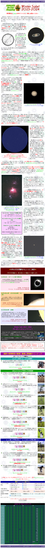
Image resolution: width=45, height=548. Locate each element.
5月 (11, 507)
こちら (14, 13)
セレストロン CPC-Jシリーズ (20, 472)
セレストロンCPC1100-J (9, 207)
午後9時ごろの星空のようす (20, 36)
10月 (26, 507)
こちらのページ (15, 90)
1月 (39, 508)
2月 (41, 508)
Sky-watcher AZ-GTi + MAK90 (20, 402)
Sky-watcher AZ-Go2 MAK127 (30, 256)
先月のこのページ (31, 57)
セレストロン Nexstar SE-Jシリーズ (20, 424)
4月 (8, 507)
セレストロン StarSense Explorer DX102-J (20, 391)
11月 (30, 507)
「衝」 (15, 82)
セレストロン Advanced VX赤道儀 (19, 449)
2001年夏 (16, 541)
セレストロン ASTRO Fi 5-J (20, 413)
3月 (5, 507)
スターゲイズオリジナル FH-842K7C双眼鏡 (20, 367)
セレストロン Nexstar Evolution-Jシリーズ (20, 462)
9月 (23, 507)
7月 (17, 507)
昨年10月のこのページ (23, 59)
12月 (34, 507)
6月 (14, 507)
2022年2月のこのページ (31, 162)
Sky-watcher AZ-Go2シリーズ (20, 380)
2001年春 (7, 541)
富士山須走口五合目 (10, 209)
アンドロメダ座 (22, 53)
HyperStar (17, 207)
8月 (20, 507)
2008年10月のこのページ (7, 60)
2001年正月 (35, 543)
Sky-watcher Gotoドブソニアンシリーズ (19, 436)
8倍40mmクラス (14, 156)
